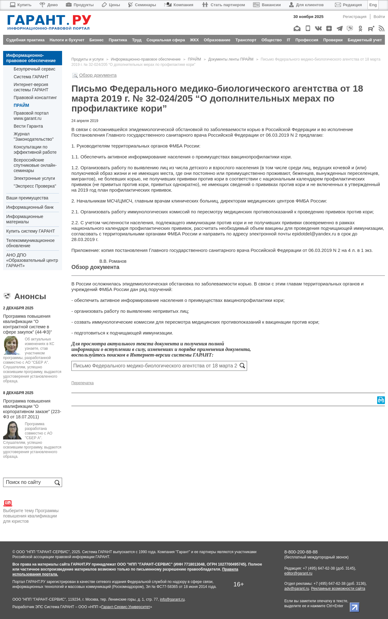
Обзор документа (98, 75)
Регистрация (355, 16)
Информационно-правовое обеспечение (31, 58)
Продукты (80, 4)
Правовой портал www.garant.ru (31, 116)
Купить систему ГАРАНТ (30, 231)
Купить (20, 4)
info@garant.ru (172, 599)
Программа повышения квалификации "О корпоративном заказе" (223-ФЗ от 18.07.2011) (32, 408)
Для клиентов (306, 4)
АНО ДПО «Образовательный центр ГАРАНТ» (32, 260)
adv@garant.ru (296, 588)
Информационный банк (30, 207)
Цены (111, 4)
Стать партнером (223, 4)
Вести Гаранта (28, 126)
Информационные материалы (24, 219)
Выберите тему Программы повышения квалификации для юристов (31, 511)
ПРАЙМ (21, 105)
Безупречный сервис (34, 68)
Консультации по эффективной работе (35, 149)
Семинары (142, 4)
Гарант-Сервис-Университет (125, 607)
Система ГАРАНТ (31, 76)
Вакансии (267, 4)
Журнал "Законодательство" (34, 136)
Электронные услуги (34, 178)
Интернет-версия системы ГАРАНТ (31, 87)
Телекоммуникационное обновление (30, 243)
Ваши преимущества (27, 197)
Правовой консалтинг (35, 97)
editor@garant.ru (298, 573)
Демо (48, 4)
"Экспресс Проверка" (35, 186)
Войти (379, 16)
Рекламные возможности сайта (338, 588)
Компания (178, 4)
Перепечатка (82, 383)
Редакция (348, 4)
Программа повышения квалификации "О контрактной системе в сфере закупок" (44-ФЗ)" (27, 324)
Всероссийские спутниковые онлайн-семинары (35, 165)
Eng (373, 4)
